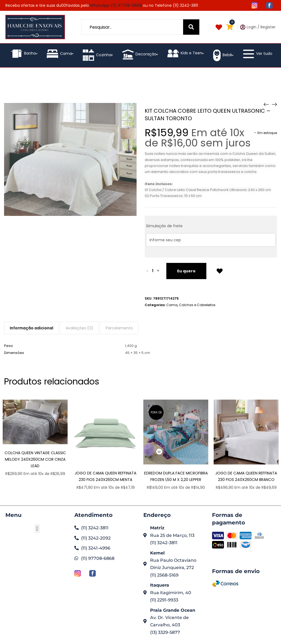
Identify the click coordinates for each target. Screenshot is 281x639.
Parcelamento (119, 328)
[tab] (31, 328)
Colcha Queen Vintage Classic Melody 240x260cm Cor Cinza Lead (35, 459)
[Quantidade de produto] (153, 271)
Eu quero (186, 271)
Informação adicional (31, 328)
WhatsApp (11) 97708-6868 (116, 5)
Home (76, 83)
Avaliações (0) (79, 328)
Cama (105, 83)
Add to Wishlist (219, 271)
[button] (37, 528)
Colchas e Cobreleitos (197, 305)
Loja (90, 83)
